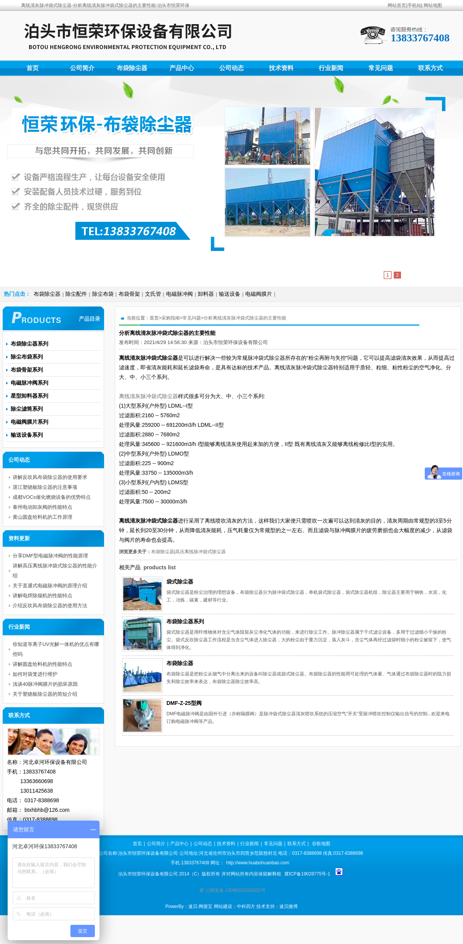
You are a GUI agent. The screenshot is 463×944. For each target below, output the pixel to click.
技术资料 (281, 68)
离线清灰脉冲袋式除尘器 (148, 396)
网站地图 (433, 5)
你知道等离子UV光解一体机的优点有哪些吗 (56, 649)
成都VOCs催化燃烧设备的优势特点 (52, 497)
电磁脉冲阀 (179, 294)
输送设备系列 (27, 435)
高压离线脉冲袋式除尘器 (200, 551)
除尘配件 (76, 294)
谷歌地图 (321, 843)
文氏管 (153, 294)
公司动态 (231, 68)
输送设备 (229, 294)
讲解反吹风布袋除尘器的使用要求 (50, 477)
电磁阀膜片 (258, 294)
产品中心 (182, 68)
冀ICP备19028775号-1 (307, 874)
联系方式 (430, 68)
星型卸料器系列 (29, 396)
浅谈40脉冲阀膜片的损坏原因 (45, 684)
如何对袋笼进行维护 (35, 674)
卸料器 (206, 294)
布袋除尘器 (132, 68)
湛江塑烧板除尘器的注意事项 (45, 487)
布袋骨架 (129, 294)
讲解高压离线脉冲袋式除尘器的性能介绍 (55, 571)
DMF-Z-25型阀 (184, 703)
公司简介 (82, 68)
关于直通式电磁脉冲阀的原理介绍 (50, 585)
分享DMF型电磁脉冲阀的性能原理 (50, 556)
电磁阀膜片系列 (29, 422)
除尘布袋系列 (27, 357)
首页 (32, 68)
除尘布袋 (103, 294)
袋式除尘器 (179, 582)
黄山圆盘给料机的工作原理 (42, 517)
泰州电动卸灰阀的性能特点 (42, 507)
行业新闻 (331, 68)
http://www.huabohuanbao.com (257, 862)
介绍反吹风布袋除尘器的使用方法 (50, 605)
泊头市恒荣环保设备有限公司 (235, 342)
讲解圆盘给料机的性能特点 (42, 664)
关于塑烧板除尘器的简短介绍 (45, 694)
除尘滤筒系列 (27, 409)
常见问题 (380, 68)
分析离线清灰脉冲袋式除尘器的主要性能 (245, 318)
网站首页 (397, 5)
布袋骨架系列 (27, 370)
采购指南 (170, 318)
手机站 (414, 5)
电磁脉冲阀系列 (29, 383)
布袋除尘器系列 (185, 621)
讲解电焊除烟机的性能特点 (42, 595)
